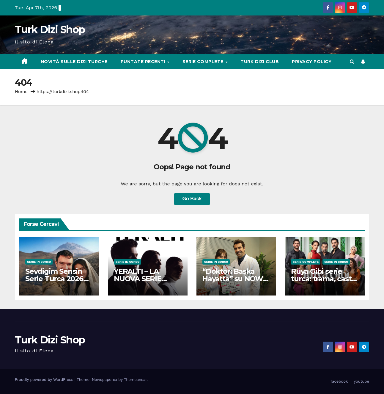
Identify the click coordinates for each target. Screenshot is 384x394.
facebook (339, 381)
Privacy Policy (311, 61)
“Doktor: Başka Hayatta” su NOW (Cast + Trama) (232, 278)
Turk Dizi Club (259, 61)
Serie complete (203, 61)
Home (21, 91)
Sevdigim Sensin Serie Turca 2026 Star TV (54, 278)
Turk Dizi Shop (50, 29)
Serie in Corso (39, 261)
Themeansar (135, 379)
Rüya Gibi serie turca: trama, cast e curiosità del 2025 (324, 278)
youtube (361, 381)
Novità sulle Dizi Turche (74, 61)
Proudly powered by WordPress (45, 379)
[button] (352, 61)
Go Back (192, 198)
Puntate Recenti (144, 61)
